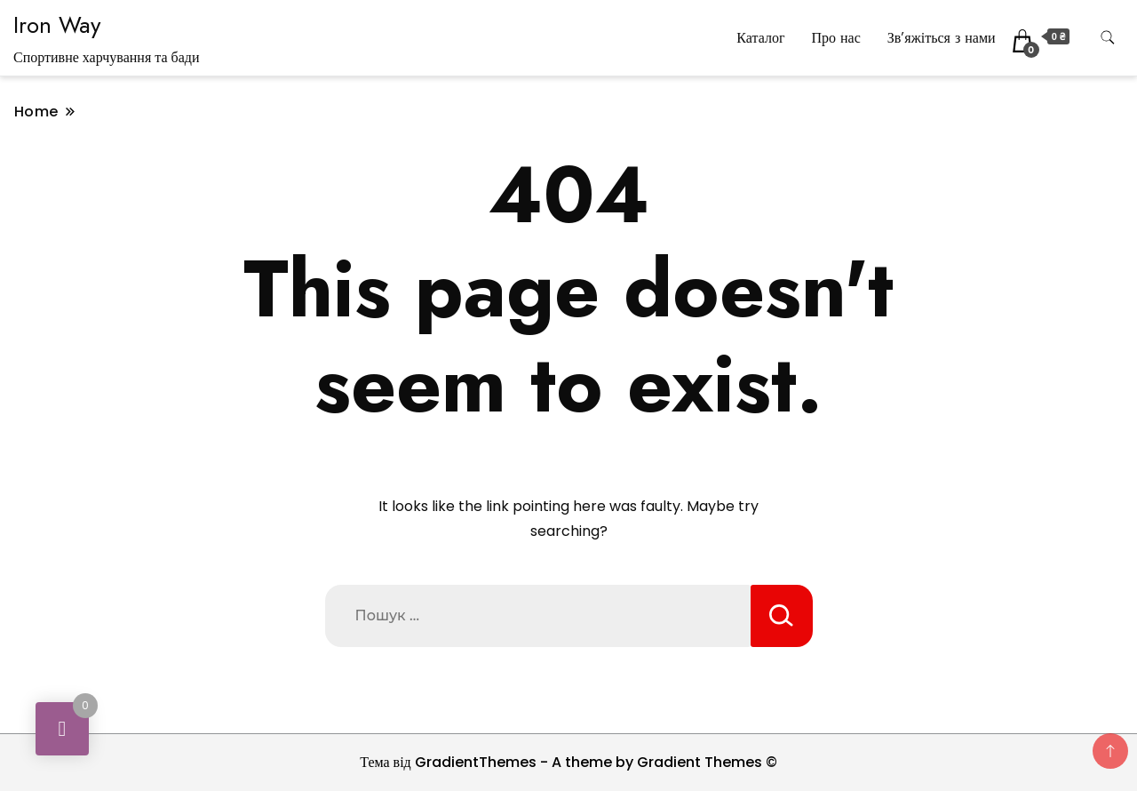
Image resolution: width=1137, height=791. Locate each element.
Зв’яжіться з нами (941, 38)
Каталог (760, 38)
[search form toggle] (1108, 37)
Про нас (835, 38)
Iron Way (56, 25)
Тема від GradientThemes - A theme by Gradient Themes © (568, 762)
